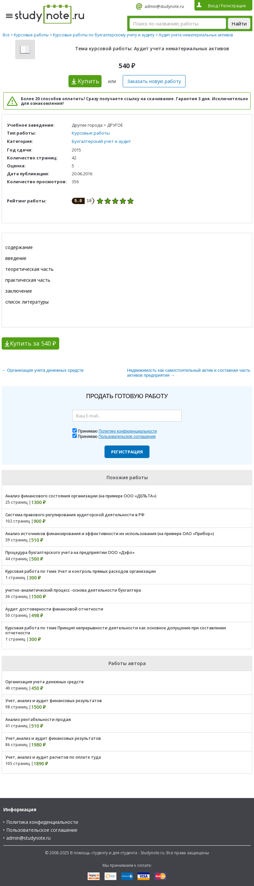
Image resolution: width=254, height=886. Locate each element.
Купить (88, 81)
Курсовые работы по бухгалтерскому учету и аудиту (103, 35)
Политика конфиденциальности (42, 822)
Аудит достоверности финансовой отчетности (54, 609)
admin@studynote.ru (164, 6)
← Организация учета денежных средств (42, 370)
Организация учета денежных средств (44, 682)
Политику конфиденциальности (128, 431)
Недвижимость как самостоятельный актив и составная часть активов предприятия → (188, 373)
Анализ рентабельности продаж (38, 719)
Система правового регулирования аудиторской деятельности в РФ (75, 515)
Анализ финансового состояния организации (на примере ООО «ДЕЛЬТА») (80, 496)
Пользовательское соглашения (127, 436)
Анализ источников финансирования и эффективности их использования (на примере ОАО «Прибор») (109, 533)
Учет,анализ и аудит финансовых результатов (53, 738)
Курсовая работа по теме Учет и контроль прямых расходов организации (80, 571)
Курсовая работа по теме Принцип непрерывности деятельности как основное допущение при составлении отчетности (115, 630)
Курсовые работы (31, 35)
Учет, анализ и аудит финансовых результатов (53, 700)
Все (6, 35)
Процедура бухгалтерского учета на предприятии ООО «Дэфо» (70, 552)
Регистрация (127, 452)
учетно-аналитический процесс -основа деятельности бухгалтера (73, 590)
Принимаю (117, 431)
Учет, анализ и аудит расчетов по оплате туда (53, 757)
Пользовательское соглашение (41, 830)
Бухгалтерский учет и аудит (101, 141)
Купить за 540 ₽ (33, 343)
